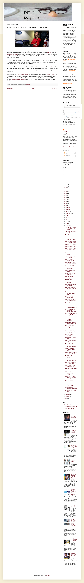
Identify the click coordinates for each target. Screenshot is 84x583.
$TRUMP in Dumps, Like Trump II (74, 446)
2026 (65, 170)
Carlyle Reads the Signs (70, 246)
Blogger (48, 575)
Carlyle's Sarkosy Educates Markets (70, 381)
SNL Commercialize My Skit (70, 406)
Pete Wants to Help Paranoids (69, 335)
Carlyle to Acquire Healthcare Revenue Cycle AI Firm (74, 492)
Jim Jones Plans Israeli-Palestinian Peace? (70, 232)
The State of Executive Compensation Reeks (70, 360)
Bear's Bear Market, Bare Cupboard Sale (71, 297)
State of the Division (68, 405)
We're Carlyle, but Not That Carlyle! (70, 274)
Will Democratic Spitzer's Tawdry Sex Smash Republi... (71, 315)
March (67, 225)
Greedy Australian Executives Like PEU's (71, 388)
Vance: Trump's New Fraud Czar (74, 539)
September (68, 213)
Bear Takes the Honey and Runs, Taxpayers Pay (70, 289)
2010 (65, 201)
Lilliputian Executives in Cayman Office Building (70, 373)
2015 (65, 192)
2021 (65, 180)
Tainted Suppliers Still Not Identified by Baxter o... (71, 306)
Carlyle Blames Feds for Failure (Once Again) (70, 300)
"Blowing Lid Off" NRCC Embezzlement (70, 257)
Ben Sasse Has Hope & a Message (74, 416)
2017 (65, 188)
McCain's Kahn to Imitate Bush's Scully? (71, 369)
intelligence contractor (12, 54)
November (68, 209)
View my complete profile (68, 146)
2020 (65, 182)
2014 (65, 193)
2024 (65, 174)
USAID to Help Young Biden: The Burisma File (74, 555)
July (67, 217)
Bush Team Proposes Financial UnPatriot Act (71, 235)
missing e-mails (50, 74)
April (67, 223)
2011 (65, 200)
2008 (65, 205)
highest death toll (13, 70)
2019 (65, 184)
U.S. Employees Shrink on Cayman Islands (70, 363)
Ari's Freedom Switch (69, 408)
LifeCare (53, 66)
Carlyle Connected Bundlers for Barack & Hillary (71, 349)
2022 (65, 178)
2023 (65, 176)
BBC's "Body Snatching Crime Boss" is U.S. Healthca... (70, 281)
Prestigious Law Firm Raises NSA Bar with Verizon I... (70, 377)
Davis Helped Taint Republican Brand (70, 303)
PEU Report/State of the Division (70, 131)
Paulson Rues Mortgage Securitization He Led (70, 323)
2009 (65, 203)
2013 (65, 196)
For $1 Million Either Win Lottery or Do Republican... (70, 319)
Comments (67, 155)
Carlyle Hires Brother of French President (70, 384)
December (68, 207)
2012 (65, 197)
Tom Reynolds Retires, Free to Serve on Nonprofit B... (70, 267)
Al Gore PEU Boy (69, 329)
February (68, 394)
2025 (65, 172)
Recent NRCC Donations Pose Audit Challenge (71, 239)
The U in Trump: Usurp (74, 506)
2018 (65, 186)
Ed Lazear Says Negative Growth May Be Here (71, 353)
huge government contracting (18, 79)
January (67, 396)
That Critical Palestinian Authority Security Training (70, 228)
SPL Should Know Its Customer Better (70, 366)
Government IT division (23, 74)
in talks (49, 52)
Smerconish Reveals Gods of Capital (73, 476)
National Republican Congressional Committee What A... (70, 345)
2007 (65, 398)
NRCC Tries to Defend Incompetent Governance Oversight (71, 310)
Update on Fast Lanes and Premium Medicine (71, 263)
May (67, 221)
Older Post (54, 88)
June (67, 219)
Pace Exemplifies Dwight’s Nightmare (70, 260)
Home (32, 88)
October (67, 211)
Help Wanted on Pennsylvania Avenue (70, 277)
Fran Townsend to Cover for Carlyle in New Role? (70, 250)
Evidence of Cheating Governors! (70, 331)
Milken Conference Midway (73, 460)
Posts (66, 153)
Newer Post (9, 88)
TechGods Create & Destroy (73, 431)
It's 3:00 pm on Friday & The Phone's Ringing (70, 242)
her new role (38, 51)
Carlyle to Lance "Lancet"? (69, 253)
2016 (65, 190)
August (67, 215)
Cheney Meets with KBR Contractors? (70, 285)
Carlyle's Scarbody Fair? (70, 244)
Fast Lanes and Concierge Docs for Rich (70, 293)
